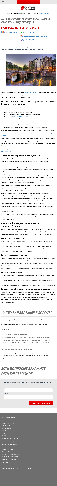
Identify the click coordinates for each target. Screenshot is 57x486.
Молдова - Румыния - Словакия (10, 454)
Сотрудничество (6, 428)
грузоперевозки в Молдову (20, 116)
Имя (5, 387)
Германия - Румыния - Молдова (10, 442)
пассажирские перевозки (31, 92)
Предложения (5, 430)
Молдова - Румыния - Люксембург (11, 452)
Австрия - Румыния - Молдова (10, 447)
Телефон (7, 393)
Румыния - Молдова (7, 449)
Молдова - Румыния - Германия (10, 456)
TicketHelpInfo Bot (44, 13)
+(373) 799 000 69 (10, 32)
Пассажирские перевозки (9, 420)
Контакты (4, 435)
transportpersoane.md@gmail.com (34, 36)
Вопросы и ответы (7, 425)
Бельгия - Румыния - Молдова (10, 444)
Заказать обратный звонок (41, 403)
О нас (3, 433)
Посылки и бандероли (8, 423)
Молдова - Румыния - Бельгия (10, 459)
